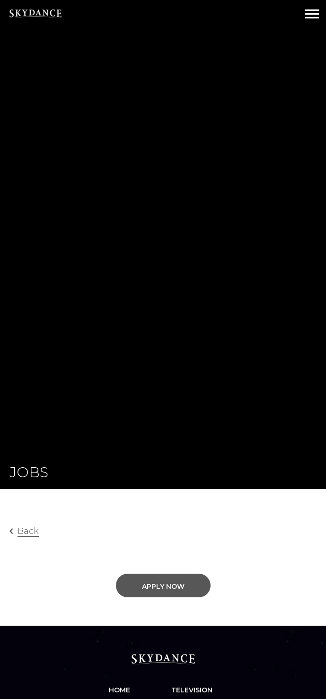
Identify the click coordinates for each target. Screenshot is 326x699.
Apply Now (163, 586)
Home (119, 690)
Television (191, 690)
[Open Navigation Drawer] (312, 14)
